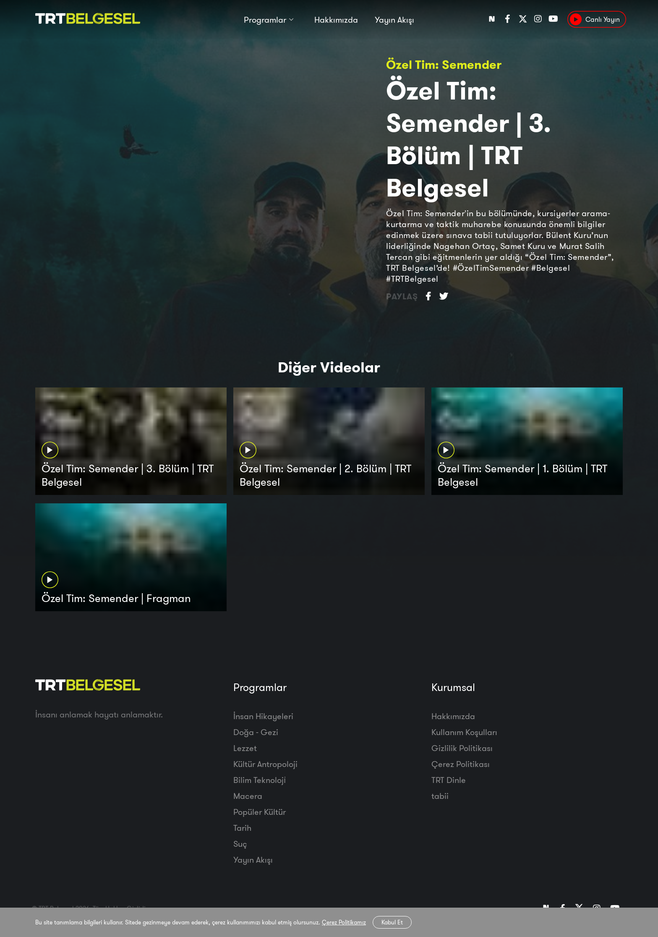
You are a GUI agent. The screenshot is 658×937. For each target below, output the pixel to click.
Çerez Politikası (460, 764)
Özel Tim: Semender (443, 64)
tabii (440, 795)
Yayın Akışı (394, 20)
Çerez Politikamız (344, 922)
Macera (247, 795)
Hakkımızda (336, 20)
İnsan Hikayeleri (263, 716)
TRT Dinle (448, 780)
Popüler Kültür (259, 811)
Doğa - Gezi (255, 732)
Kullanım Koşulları (464, 732)
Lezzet (245, 748)
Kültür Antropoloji (265, 764)
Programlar (265, 20)
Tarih (242, 827)
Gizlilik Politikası (462, 748)
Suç (240, 843)
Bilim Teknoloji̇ (259, 780)
